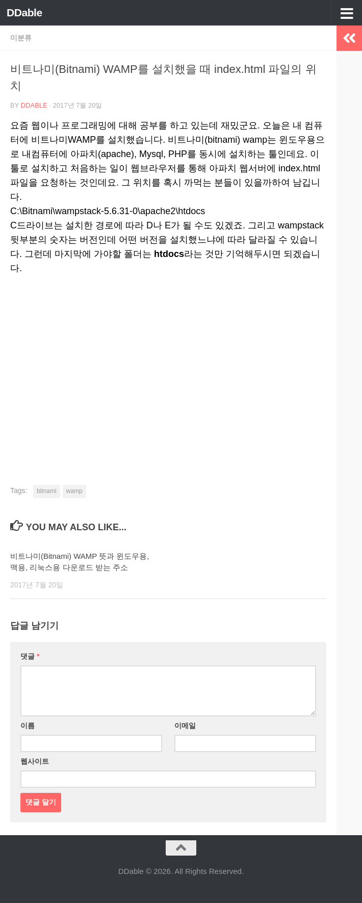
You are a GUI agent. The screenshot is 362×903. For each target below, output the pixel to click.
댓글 (29, 656)
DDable (24, 12)
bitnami (47, 491)
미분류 (21, 38)
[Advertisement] (168, 362)
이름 (27, 725)
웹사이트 (34, 761)
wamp (74, 491)
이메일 (185, 725)
